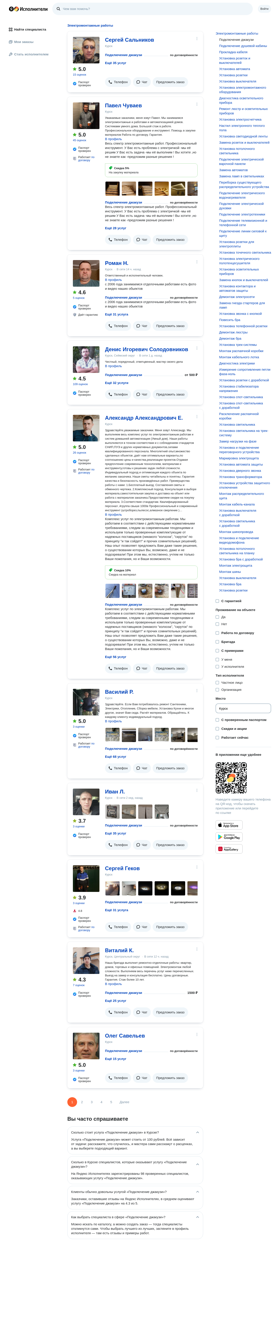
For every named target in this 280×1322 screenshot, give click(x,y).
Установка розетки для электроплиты (236, 244)
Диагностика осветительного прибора (241, 100)
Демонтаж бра (230, 338)
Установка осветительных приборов (239, 271)
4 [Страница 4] (101, 1102)
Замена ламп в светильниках (241, 176)
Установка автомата (234, 69)
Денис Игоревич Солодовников (146, 349)
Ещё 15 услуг (115, 1059)
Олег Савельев (125, 1036)
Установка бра (230, 584)
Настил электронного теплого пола (242, 128)
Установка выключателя (237, 81)
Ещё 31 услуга (116, 314)
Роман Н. (116, 263)
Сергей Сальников (129, 40)
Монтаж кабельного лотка (239, 357)
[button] (118, 82)
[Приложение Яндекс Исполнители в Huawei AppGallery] (229, 849)
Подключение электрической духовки (241, 206)
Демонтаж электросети (237, 297)
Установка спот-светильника (241, 397)
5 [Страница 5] (111, 1102)
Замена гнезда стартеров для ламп (242, 305)
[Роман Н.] (86, 273)
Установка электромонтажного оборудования (242, 90)
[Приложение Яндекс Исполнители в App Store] (229, 825)
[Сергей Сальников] (86, 50)
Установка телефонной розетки (243, 326)
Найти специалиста (27, 29)
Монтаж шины (230, 572)
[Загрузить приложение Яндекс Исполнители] (243, 778)
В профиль (113, 139)
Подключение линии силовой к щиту (242, 233)
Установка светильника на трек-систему (243, 433)
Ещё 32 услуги (116, 383)
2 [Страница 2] (82, 1102)
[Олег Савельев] (86, 1046)
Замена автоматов (233, 170)
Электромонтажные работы (237, 33)
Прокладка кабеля (233, 52)
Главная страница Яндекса (11, 9)
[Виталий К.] (86, 960)
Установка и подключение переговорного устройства (239, 450)
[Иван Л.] (86, 802)
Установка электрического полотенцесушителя (239, 261)
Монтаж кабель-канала (237, 504)
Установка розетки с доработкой (244, 380)
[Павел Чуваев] (86, 115)
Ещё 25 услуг (115, 1001)
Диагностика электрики (237, 363)
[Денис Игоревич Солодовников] (86, 359)
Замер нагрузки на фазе (238, 441)
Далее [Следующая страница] (124, 1102)
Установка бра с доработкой (241, 559)
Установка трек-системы (238, 345)
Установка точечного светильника (245, 252)
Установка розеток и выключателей (234, 60)
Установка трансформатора (240, 477)
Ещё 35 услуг (115, 63)
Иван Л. (115, 792)
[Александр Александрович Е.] (86, 428)
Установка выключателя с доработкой (237, 513)
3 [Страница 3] (92, 1102)
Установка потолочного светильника (237, 151)
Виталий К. (119, 950)
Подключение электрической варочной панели (241, 161)
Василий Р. (119, 692)
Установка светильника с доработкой (237, 523)
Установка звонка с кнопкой (240, 313)
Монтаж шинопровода (236, 532)
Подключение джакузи (123, 55)
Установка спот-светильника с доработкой (241, 405)
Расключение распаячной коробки (239, 416)
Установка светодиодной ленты (243, 136)
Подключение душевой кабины (243, 46)
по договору (86, 158)
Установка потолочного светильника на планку (237, 551)
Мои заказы (21, 42)
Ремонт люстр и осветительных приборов (243, 111)
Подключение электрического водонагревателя (242, 195)
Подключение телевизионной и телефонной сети (243, 223)
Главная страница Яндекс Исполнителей (28, 9)
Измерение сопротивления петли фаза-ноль (244, 372)
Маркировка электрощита (239, 458)
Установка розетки (233, 75)
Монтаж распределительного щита (241, 496)
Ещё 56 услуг (115, 657)
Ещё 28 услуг (115, 228)
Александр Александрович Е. (144, 418)
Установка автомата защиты (241, 464)
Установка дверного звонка (240, 470)
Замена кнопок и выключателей (243, 280)
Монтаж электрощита (235, 565)
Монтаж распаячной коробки (241, 351)
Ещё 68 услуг (115, 756)
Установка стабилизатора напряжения (239, 388)
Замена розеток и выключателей (244, 142)
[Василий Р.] (86, 702)
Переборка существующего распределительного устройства (244, 184)
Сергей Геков (122, 868)
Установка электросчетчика (240, 119)
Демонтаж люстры (233, 332)
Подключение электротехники (242, 214)
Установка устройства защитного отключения (244, 485)
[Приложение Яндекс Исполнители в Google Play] (229, 837)
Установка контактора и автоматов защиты (237, 288)
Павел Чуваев (123, 105)
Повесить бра (229, 320)
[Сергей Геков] (86, 878)
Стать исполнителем (29, 54)
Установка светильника (237, 424)
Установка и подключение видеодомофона (239, 540)
